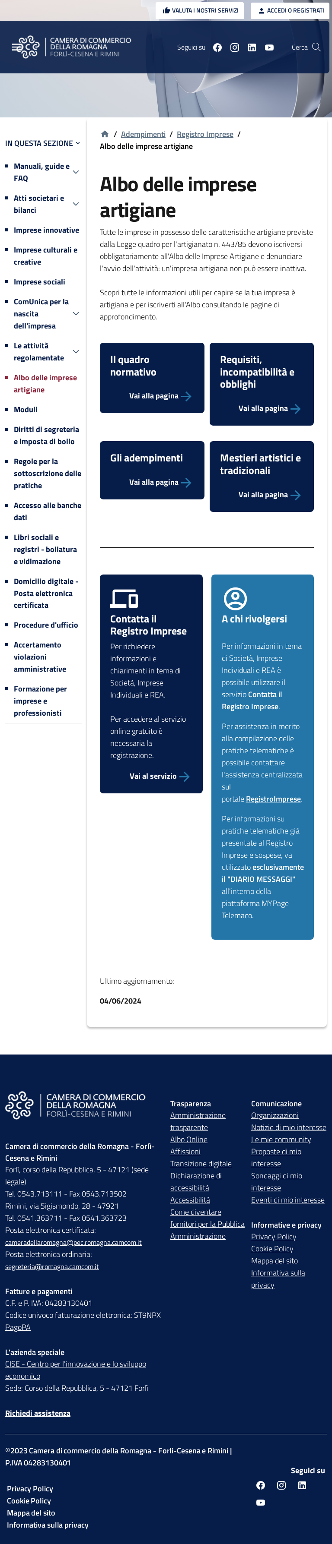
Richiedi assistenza (37, 1413)
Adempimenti (143, 134)
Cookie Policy (272, 1248)
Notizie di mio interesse (288, 1127)
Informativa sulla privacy (278, 1279)
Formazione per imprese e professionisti (40, 701)
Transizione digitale (201, 1163)
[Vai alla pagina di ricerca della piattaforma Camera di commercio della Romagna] (316, 47)
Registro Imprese (205, 134)
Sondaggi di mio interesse (276, 1182)
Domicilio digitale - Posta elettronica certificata (46, 593)
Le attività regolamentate (39, 351)
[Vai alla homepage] (105, 134)
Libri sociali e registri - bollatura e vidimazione (45, 549)
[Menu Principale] (17, 47)
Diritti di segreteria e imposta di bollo (46, 435)
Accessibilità (190, 1200)
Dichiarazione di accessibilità (196, 1182)
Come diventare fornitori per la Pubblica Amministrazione (207, 1224)
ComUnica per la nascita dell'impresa (41, 314)
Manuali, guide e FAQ (42, 172)
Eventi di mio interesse (288, 1200)
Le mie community (281, 1139)
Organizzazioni (275, 1115)
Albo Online (189, 1139)
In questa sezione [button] (43, 143)
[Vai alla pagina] (152, 396)
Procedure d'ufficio (46, 625)
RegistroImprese (273, 799)
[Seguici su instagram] (231, 47)
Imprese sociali (39, 281)
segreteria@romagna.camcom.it (52, 1266)
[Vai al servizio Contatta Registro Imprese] (151, 776)
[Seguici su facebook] (214, 47)
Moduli (26, 409)
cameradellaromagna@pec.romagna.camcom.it (73, 1242)
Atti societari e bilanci (39, 204)
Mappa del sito (274, 1260)
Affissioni (185, 1151)
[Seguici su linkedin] (248, 47)
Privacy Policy (274, 1236)
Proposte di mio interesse (276, 1157)
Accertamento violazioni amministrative (40, 657)
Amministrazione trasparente (198, 1121)
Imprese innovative (46, 230)
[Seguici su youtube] (266, 47)
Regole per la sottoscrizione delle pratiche (47, 473)
